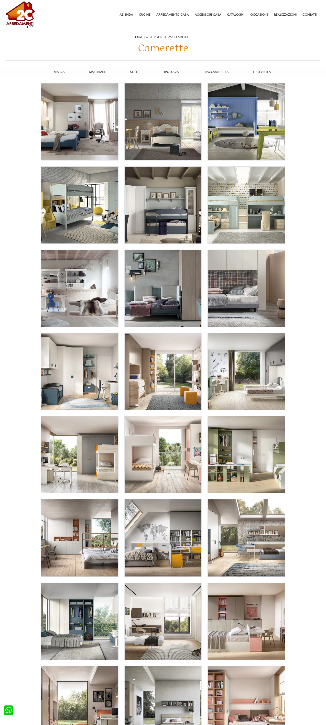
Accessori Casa (208, 14)
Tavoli (170, 687)
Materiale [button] (97, 71)
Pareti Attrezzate (177, 681)
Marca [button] (58, 71)
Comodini (94, 694)
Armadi (92, 687)
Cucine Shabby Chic (23, 694)
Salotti (170, 674)
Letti (90, 674)
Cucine (145, 14)
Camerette (183, 37)
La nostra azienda (257, 674)
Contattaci (252, 681)
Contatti (310, 14)
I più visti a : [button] (263, 71)
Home (139, 37)
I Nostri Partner (255, 694)
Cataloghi (236, 14)
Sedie (170, 694)
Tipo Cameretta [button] (216, 71)
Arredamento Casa (172, 14)
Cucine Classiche (21, 687)
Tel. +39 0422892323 (214, 712)
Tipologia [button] (171, 71)
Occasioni (259, 14)
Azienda (126, 14)
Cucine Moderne (21, 681)
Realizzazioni (285, 14)
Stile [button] (134, 71)
